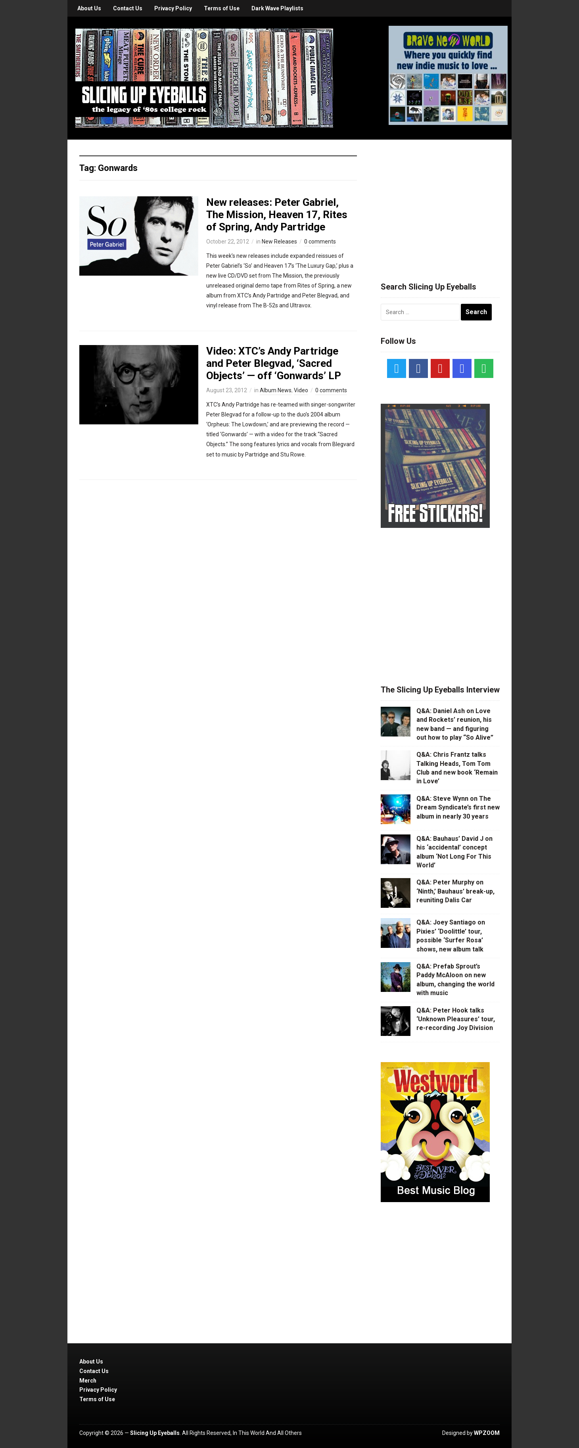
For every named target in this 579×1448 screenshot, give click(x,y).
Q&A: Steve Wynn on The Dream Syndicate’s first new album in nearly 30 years (458, 807)
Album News (275, 390)
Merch (87, 1380)
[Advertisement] (440, 201)
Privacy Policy (173, 8)
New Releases (279, 241)
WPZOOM (487, 1433)
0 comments (320, 241)
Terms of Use (222, 8)
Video (301, 390)
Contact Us (127, 8)
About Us (89, 8)
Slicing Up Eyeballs (155, 1433)
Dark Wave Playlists (277, 8)
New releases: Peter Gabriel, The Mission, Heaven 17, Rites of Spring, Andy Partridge (276, 214)
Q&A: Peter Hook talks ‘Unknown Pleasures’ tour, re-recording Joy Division (455, 1019)
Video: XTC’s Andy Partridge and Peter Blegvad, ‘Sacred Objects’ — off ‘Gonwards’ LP (273, 363)
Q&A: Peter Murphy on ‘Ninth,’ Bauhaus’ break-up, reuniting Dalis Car (455, 891)
